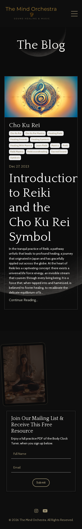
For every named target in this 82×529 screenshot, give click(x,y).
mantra (55, 145)
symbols (15, 157)
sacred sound (58, 151)
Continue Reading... (23, 300)
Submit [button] (41, 482)
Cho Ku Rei (24, 125)
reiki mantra (16, 151)
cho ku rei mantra (34, 133)
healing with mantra (21, 145)
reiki (65, 145)
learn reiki (41, 145)
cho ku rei (15, 133)
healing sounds (18, 139)
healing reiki (55, 133)
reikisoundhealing (37, 151)
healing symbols (40, 139)
